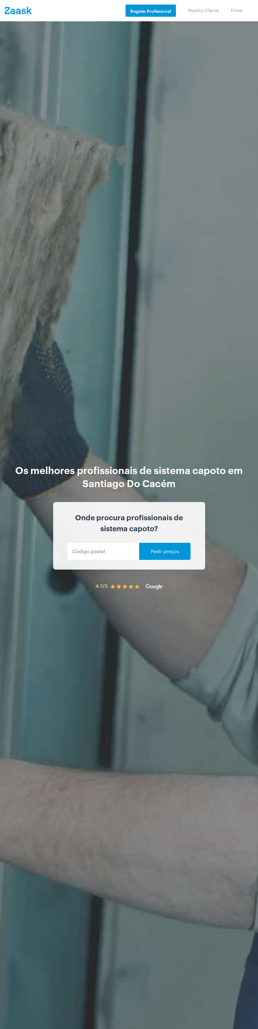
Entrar (237, 10)
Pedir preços (165, 551)
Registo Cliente (203, 10)
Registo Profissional (150, 11)
